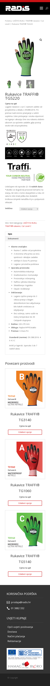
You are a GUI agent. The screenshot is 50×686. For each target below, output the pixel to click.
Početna (8, 21)
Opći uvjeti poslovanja (20, 626)
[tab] (25, 234)
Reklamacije (14, 641)
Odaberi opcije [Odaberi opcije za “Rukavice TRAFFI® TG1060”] (25, 503)
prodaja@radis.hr (21, 602)
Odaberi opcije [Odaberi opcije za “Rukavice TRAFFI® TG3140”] (25, 432)
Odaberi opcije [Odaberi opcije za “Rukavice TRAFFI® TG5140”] (25, 574)
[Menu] (41, 8)
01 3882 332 (17, 608)
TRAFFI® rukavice (33, 21)
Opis (10, 234)
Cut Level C (26, 226)
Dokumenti (13, 238)
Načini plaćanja (16, 636)
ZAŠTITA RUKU (18, 21)
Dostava (12, 631)
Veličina (8, 208)
